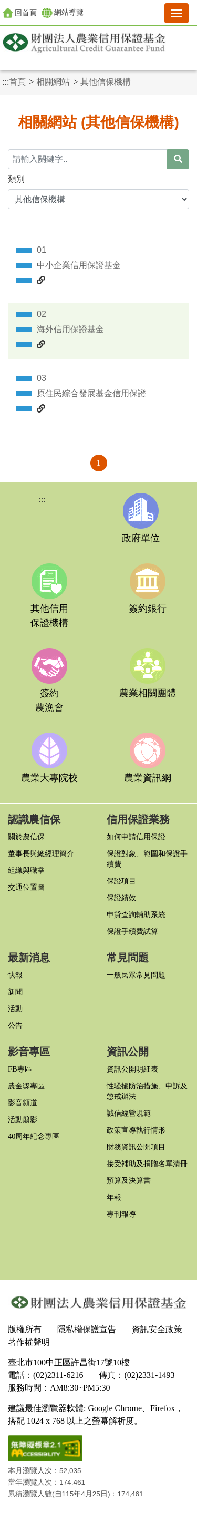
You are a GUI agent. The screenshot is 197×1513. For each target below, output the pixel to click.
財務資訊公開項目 (136, 1147)
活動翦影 (22, 1119)
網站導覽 (63, 13)
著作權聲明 (29, 1341)
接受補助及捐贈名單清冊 (147, 1163)
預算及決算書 (129, 1180)
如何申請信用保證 (136, 836)
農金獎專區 (26, 1086)
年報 (114, 1197)
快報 (15, 975)
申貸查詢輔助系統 (136, 914)
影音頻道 (22, 1102)
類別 (16, 178)
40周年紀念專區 (33, 1136)
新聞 (15, 991)
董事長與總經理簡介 (41, 853)
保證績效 (121, 897)
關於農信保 (26, 836)
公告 (15, 1025)
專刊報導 (121, 1214)
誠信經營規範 (129, 1113)
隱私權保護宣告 (86, 1329)
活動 (15, 1008)
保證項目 (121, 881)
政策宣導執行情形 (136, 1130)
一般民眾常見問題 (136, 975)
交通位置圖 (26, 887)
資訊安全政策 (157, 1329)
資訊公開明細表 (132, 1069)
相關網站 (53, 81)
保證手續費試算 (132, 931)
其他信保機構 (105, 81)
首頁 (17, 81)
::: (5, 81)
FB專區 (20, 1069)
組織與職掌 (26, 870)
